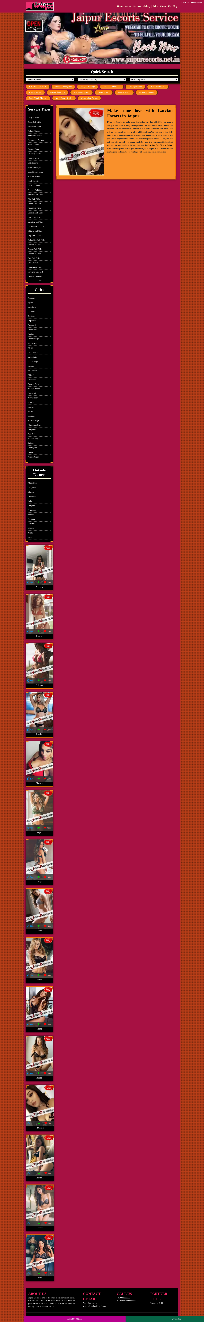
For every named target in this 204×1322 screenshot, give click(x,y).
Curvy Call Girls (34, 245)
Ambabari (32, 325)
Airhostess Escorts (158, 87)
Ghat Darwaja (33, 339)
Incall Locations (34, 186)
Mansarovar (32, 343)
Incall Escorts (33, 181)
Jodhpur (31, 443)
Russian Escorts (124, 92)
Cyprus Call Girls (35, 249)
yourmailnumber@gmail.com (94, 1306)
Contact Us (165, 6)
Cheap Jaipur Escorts (89, 98)
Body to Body (33, 117)
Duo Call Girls (33, 263)
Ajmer (30, 302)
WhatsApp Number (146, 92)
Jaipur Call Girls (34, 122)
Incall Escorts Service (64, 98)
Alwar (30, 348)
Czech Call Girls (34, 254)
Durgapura (32, 430)
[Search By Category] (102, 79)
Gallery (147, 6)
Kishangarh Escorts (35, 425)
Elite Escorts (33, 163)
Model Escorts (103, 92)
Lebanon (31, 519)
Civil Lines (32, 330)
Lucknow (31, 524)
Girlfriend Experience (37, 87)
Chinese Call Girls (35, 231)
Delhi (30, 501)
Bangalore (32, 487)
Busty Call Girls (34, 217)
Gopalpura (32, 321)
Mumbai (31, 528)
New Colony (33, 398)
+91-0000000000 (123, 1298)
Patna (30, 537)
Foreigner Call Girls (35, 272)
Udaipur (31, 334)
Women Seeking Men (63, 87)
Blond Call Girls (34, 208)
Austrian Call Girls (35, 195)
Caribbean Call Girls (36, 226)
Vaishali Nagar (33, 421)
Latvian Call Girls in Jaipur (161, 145)
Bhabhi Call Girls (35, 204)
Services (137, 6)
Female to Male (34, 176)
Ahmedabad (32, 483)
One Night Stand (135, 87)
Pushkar (31, 402)
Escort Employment (35, 172)
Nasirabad (32, 393)
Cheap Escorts (33, 158)
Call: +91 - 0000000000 (191, 3)
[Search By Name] (50, 79)
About (128, 6)
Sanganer (31, 416)
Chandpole (32, 380)
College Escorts (35, 92)
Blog (175, 6)
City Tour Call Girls (35, 236)
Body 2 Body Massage (38, 98)
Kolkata (31, 515)
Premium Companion (111, 87)
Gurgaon (31, 506)
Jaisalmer (31, 298)
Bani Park (32, 307)
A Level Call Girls (35, 190)
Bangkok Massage (87, 87)
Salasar (30, 411)
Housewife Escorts (57, 92)
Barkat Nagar (33, 361)
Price (155, 6)
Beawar (31, 366)
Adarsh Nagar (33, 457)
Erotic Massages (34, 167)
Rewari (30, 407)
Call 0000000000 (74, 1319)
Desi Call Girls (34, 258)
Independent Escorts (81, 92)
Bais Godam (33, 352)
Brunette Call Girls (35, 213)
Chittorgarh (32, 448)
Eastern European (35, 267)
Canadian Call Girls (35, 222)
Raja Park (32, 434)
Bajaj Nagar (32, 357)
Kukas (30, 452)
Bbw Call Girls (34, 199)
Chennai (31, 492)
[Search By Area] (154, 79)
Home (120, 6)
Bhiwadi (31, 375)
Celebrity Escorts (34, 154)
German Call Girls (35, 276)
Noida (30, 533)
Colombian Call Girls (36, 240)
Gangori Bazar (33, 384)
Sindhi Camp (33, 439)
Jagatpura (31, 316)
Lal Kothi (31, 312)
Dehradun (32, 496)
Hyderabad (32, 510)
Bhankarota (32, 371)
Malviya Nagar (34, 389)
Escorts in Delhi (156, 1303)
